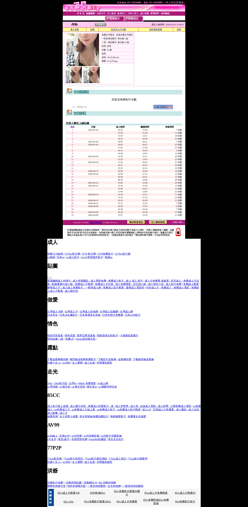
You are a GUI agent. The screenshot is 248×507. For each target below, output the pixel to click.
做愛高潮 (52, 416)
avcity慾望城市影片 (92, 257)
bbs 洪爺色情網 (107, 482)
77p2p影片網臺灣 (137, 458)
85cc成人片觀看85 (185, 493)
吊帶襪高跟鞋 (104, 362)
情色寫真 (70, 335)
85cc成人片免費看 (126, 501)
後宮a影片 (64, 439)
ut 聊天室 (65, 386)
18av (49, 383)
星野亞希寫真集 (86, 335)
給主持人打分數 (118, 29)
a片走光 (51, 439)
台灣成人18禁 (55, 311)
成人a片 (146, 409)
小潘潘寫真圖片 (129, 335)
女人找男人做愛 (69, 416)
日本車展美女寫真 (90, 315)
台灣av (73, 383)
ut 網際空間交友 (108, 386)
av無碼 (51, 257)
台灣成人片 (71, 311)
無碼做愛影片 (118, 416)
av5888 (66, 362)
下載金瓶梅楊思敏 (57, 359)
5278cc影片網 (72, 253)
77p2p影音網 (54, 458)
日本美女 (52, 315)
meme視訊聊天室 (85, 339)
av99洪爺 (77, 435)
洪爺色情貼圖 (74, 482)
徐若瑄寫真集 (55, 335)
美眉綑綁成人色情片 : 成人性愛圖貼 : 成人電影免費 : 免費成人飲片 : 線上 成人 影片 (95, 280)
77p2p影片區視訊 (73, 458)
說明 (179, 29)
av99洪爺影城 (91, 435)
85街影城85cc (97, 493)
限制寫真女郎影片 (107, 335)
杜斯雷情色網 (79, 439)
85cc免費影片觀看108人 (97, 501)
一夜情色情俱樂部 (133, 486)
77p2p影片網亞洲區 (96, 458)
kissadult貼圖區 (97, 439)
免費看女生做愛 (137, 416)
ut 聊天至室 (78, 386)
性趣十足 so (54, 362)
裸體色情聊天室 (56, 486)
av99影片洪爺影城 (111, 435)
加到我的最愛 (155, 29)
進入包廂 (74, 29)
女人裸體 (77, 362)
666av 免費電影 (87, 383)
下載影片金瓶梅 (107, 359)
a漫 (61, 339)
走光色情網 (114, 486)
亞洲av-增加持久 (96, 222)
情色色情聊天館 (76, 486)
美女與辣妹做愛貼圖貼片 (94, 416)
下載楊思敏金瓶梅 (143, 359)
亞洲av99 (64, 435)
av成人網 (103, 383)
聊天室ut (92, 386)
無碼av (109, 257)
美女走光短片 (116, 439)
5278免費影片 (105, 253)
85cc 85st (69, 501)
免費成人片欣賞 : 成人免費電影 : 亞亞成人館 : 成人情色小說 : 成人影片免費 (138, 284)
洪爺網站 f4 (90, 482)
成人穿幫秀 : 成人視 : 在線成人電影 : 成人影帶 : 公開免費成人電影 (153, 406)
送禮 (92, 29)
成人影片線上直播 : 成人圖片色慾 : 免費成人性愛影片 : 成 (80, 406)
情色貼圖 (52, 339)
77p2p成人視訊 (117, 458)
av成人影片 (72, 257)
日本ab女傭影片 (69, 315)
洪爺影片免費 (55, 482)
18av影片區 (60, 383)
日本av (60, 257)
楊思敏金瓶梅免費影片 (83, 359)
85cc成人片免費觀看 (156, 493)
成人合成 (89, 362)
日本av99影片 (132, 315)
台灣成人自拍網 (89, 311)
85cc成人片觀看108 (68, 493)
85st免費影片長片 (185, 501)
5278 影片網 (89, 253)
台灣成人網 (126, 311)
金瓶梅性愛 (124, 359)
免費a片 (69, 339)
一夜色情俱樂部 (96, 486)
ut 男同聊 (52, 386)
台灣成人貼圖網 (109, 311)
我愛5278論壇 (55, 253)
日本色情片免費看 (112, 315)
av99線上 (52, 435)
